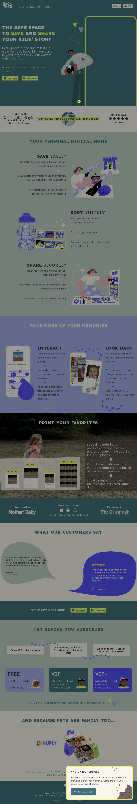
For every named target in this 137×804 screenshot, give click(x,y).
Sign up (128, 6)
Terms (68, 800)
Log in (116, 6)
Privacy (55, 800)
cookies (96, 784)
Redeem (49, 7)
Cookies (81, 800)
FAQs (21, 7)
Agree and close (83, 792)
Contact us (34, 7)
